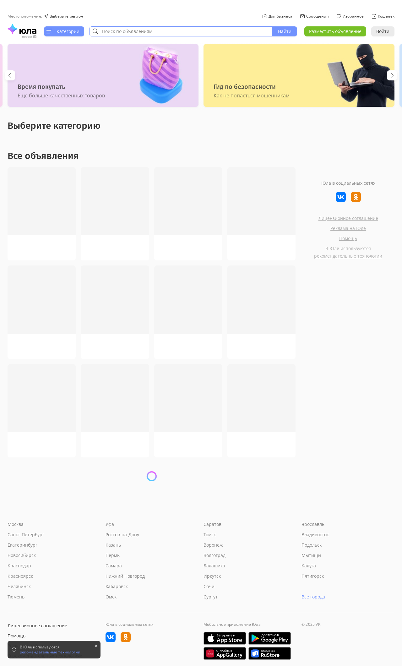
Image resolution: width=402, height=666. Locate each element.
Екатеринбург (22, 545)
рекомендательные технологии (348, 256)
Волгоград (214, 555)
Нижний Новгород (125, 576)
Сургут (211, 597)
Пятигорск (313, 576)
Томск (210, 535)
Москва (16, 524)
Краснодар (19, 566)
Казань (113, 545)
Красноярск (20, 576)
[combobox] (180, 31)
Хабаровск (117, 586)
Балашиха (214, 566)
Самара (114, 566)
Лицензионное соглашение (348, 218)
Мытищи (311, 555)
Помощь (348, 238)
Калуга (309, 566)
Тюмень (16, 597)
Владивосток (315, 535)
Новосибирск (22, 555)
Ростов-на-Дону (122, 535)
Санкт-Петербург (26, 535)
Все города (313, 597)
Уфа (110, 524)
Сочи (209, 586)
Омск (111, 597)
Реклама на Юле (348, 228)
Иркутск (212, 576)
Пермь (113, 555)
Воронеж (213, 545)
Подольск (312, 545)
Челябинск (19, 586)
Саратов (212, 524)
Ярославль (313, 524)
